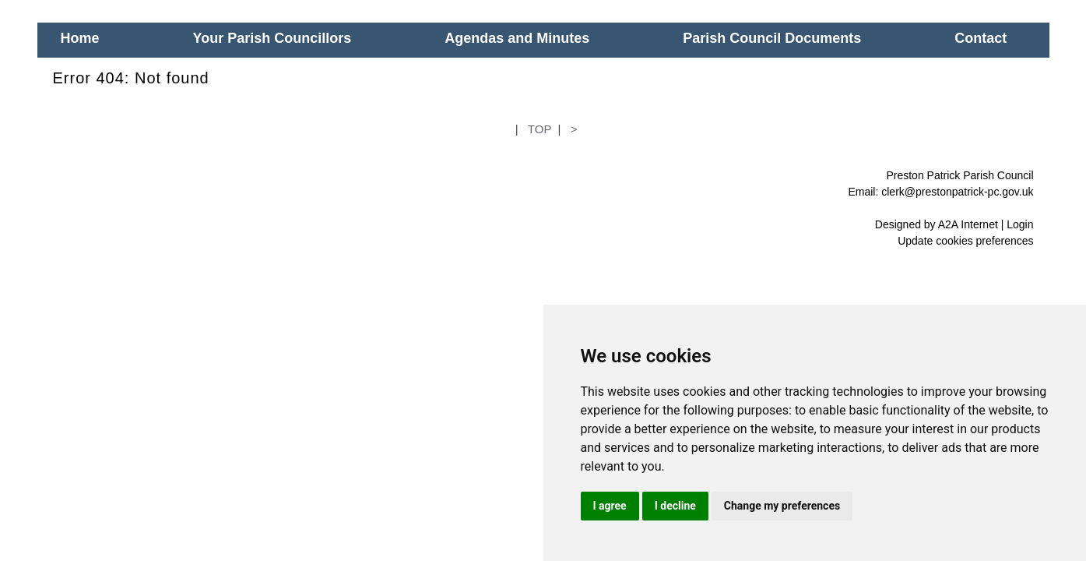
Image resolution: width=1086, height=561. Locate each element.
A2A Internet (968, 224)
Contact (980, 38)
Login (1020, 224)
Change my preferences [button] (782, 505)
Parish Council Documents (772, 38)
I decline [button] (675, 505)
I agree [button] (610, 505)
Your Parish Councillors (272, 38)
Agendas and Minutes (517, 38)
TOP (539, 129)
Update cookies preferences (965, 241)
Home (80, 38)
